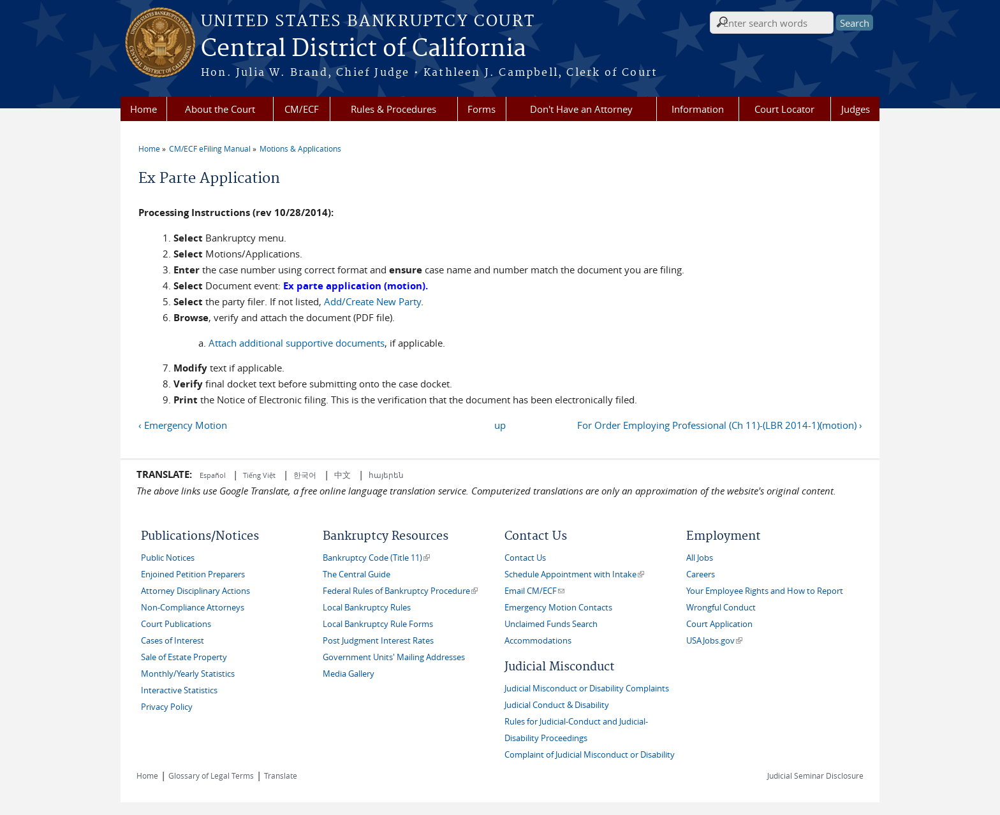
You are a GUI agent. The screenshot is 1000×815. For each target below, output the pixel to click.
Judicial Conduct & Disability (556, 705)
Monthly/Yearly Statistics (188, 673)
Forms (481, 109)
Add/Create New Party (372, 301)
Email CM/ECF (534, 591)
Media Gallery (348, 673)
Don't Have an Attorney (581, 109)
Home (143, 109)
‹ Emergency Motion (182, 425)
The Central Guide (356, 574)
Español (214, 475)
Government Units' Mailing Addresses (394, 657)
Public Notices (168, 557)
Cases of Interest (172, 640)
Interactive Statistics (179, 690)
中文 (342, 474)
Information (698, 109)
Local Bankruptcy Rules (367, 607)
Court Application (719, 624)
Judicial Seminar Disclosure (815, 775)
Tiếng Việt (259, 475)
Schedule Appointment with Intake (574, 574)
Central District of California (363, 49)
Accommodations (537, 640)
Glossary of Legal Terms (211, 775)
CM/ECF (301, 109)
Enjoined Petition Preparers (193, 574)
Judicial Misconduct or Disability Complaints (586, 688)
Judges (855, 109)
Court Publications (176, 624)
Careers (700, 574)
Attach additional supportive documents (297, 342)
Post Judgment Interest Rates (378, 640)
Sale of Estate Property (184, 657)
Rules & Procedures (393, 109)
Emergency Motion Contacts (558, 607)
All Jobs (699, 557)
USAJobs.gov (714, 640)
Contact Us (525, 557)
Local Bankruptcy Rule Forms (378, 624)
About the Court (220, 109)
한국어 (304, 475)
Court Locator (784, 109)
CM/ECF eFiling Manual (210, 148)
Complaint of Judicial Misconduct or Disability (589, 754)
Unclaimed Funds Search (551, 624)
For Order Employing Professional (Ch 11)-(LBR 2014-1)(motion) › (719, 425)
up (500, 425)
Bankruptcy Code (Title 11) (376, 557)
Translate (280, 775)
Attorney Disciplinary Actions (195, 591)
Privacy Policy (167, 707)
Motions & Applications (300, 148)
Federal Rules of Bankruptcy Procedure (400, 591)
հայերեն (386, 475)
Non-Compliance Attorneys (192, 607)
